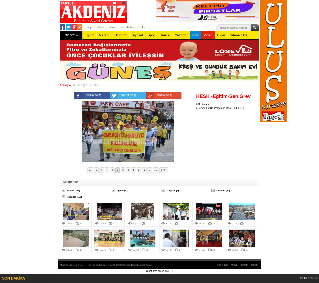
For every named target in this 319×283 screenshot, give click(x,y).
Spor (151, 35)
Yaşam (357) (73, 190)
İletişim (111, 27)
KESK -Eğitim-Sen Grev (86, 85)
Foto (195, 35)
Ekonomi (120, 35)
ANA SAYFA (71, 35)
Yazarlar (181, 35)
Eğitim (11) (122, 190)
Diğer (221, 35)
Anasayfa (65, 85)
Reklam (142, 27)
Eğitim (89, 35)
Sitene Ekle (239, 35)
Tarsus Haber (126, 27)
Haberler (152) (74, 197)
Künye (89, 27)
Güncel (165, 35)
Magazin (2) (173, 190)
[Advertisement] (228, 135)
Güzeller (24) (223, 190)
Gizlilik (100, 27)
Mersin (104, 35)
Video (208, 35)
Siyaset (137, 35)
